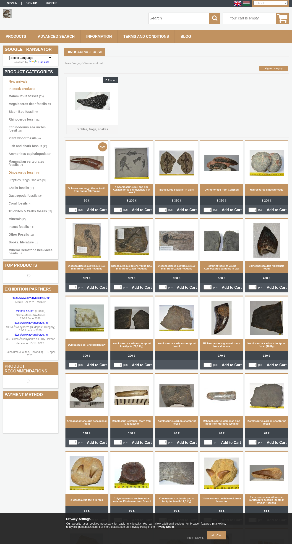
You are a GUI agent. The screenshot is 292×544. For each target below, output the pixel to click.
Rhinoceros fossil (24, 119)
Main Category (73, 63)
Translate (39, 62)
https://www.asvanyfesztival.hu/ (31, 297)
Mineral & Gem (25, 310)
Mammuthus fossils (26, 96)
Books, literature (24, 242)
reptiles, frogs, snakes (28, 180)
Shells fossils (21, 188)
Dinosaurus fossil (24, 172)
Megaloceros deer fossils (30, 104)
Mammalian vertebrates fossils (26, 163)
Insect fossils (21, 227)
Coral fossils (20, 203)
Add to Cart (97, 210)
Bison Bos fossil (23, 111)
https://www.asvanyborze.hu (31, 322)
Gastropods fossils (25, 195)
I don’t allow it (195, 537)
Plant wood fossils (25, 138)
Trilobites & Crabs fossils (30, 211)
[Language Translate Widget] (30, 58)
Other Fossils (21, 234)
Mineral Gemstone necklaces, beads (31, 251)
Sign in (12, 3)
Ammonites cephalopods (30, 154)
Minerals (17, 219)
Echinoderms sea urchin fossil (27, 128)
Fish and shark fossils (28, 146)
